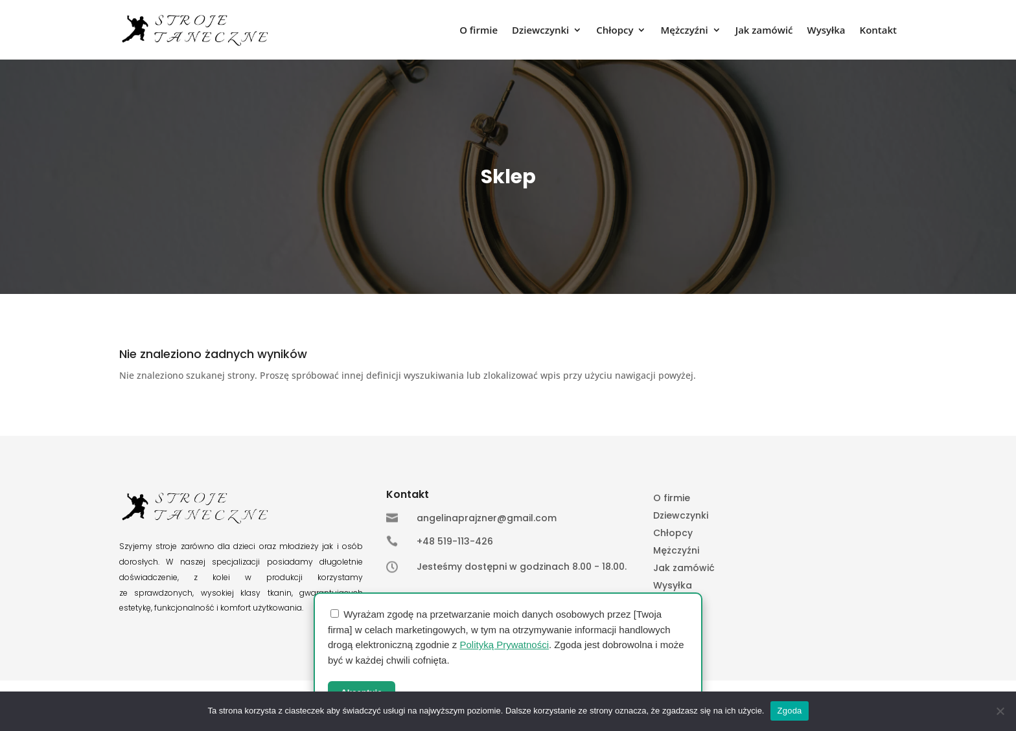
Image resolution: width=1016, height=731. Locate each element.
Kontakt (878, 30)
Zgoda (789, 710)
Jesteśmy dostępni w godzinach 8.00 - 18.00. (522, 566)
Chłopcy (614, 30)
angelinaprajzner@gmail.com (487, 518)
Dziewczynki (540, 30)
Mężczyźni (684, 30)
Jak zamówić (764, 30)
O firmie (478, 30)
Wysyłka (826, 30)
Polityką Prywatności (504, 644)
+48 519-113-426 (455, 541)
